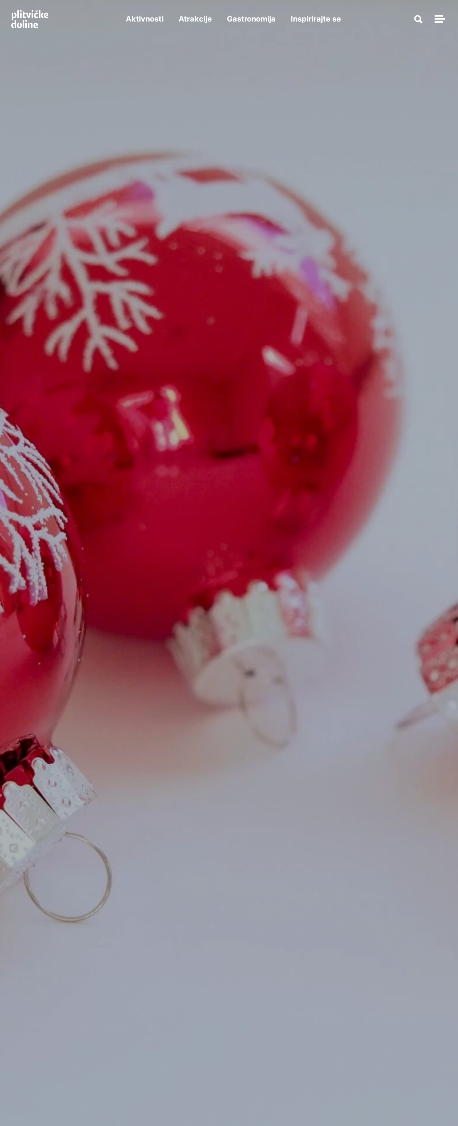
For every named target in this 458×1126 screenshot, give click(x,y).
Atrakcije (195, 18)
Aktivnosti (144, 18)
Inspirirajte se (316, 18)
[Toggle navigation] (439, 19)
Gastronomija (251, 18)
